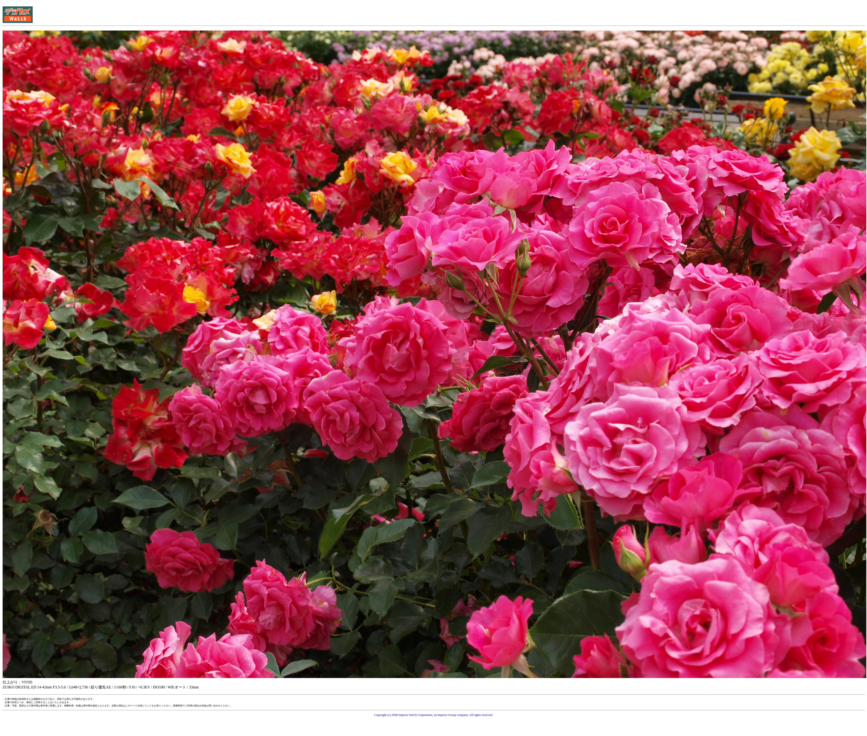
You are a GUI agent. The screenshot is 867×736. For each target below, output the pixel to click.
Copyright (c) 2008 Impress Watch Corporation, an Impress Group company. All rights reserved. (433, 715)
